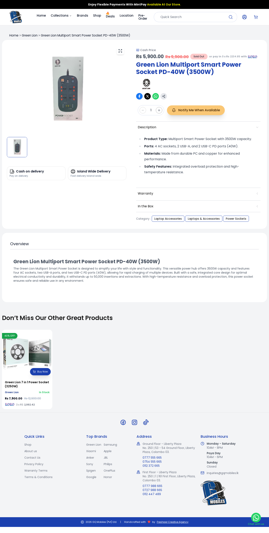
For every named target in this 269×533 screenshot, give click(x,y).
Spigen (91, 471)
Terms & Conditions (38, 477)
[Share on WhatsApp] (155, 96)
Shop (97, 15)
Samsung (110, 445)
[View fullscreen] (120, 51)
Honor (108, 477)
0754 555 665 (152, 462)
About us (30, 451)
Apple (108, 451)
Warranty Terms (35, 471)
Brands (82, 15)
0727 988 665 (152, 490)
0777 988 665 (152, 486)
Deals (110, 15)
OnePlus (109, 471)
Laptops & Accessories (204, 219)
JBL (106, 458)
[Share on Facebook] (139, 96)
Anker (90, 458)
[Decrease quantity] (143, 110)
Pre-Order (142, 17)
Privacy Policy (33, 464)
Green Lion (30, 35)
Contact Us (32, 458)
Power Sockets (236, 219)
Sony (89, 464)
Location (126, 15)
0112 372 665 (151, 466)
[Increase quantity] (159, 110)
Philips (108, 464)
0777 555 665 (152, 458)
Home (41, 15)
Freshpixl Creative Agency (172, 522)
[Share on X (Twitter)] (147, 96)
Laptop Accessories (168, 219)
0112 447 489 (152, 494)
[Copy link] (163, 96)
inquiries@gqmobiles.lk (223, 473)
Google (91, 477)
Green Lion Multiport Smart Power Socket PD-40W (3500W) (85, 35)
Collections (61, 15)
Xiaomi (91, 451)
